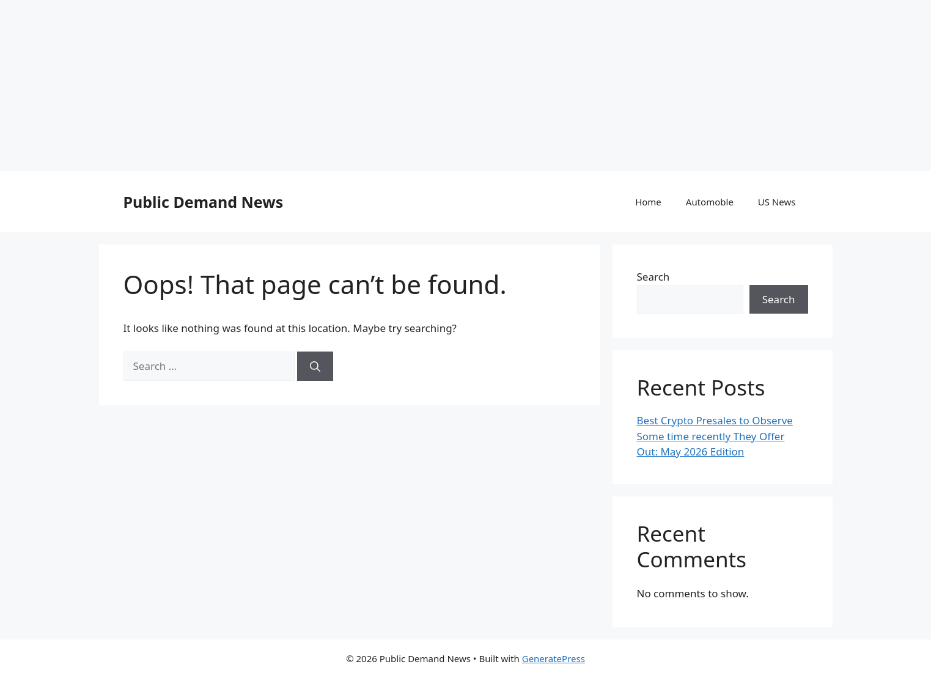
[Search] (315, 366)
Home (648, 202)
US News (777, 202)
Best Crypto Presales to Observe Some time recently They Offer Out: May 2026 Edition (715, 436)
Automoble (710, 202)
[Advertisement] (367, 85)
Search (653, 277)
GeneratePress (553, 658)
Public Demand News (203, 201)
